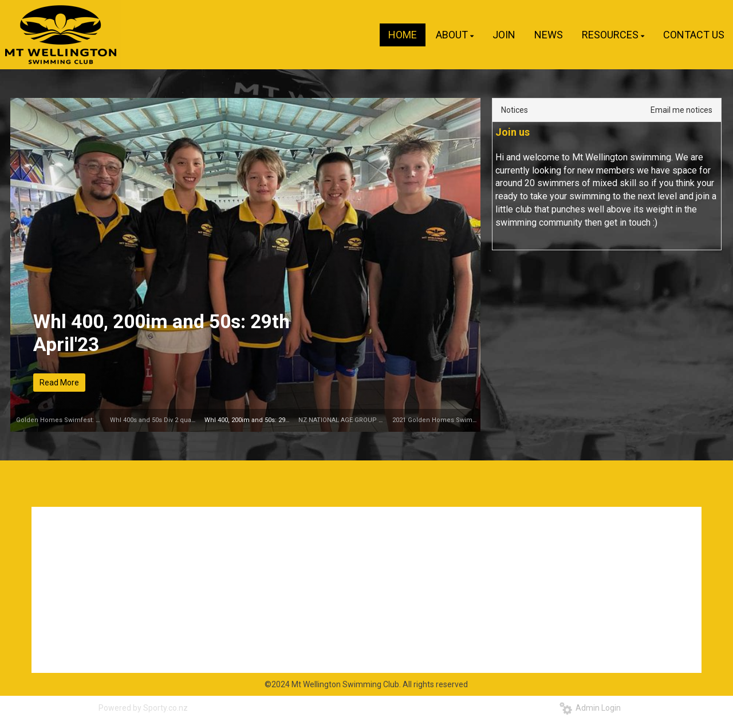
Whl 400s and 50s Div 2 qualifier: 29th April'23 (177, 420)
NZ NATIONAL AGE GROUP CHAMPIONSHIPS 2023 (372, 420)
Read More (59, 382)
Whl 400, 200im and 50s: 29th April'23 (161, 333)
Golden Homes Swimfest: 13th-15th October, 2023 (90, 420)
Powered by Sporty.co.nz (143, 707)
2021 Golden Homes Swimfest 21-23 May (453, 420)
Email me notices (681, 110)
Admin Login (590, 707)
